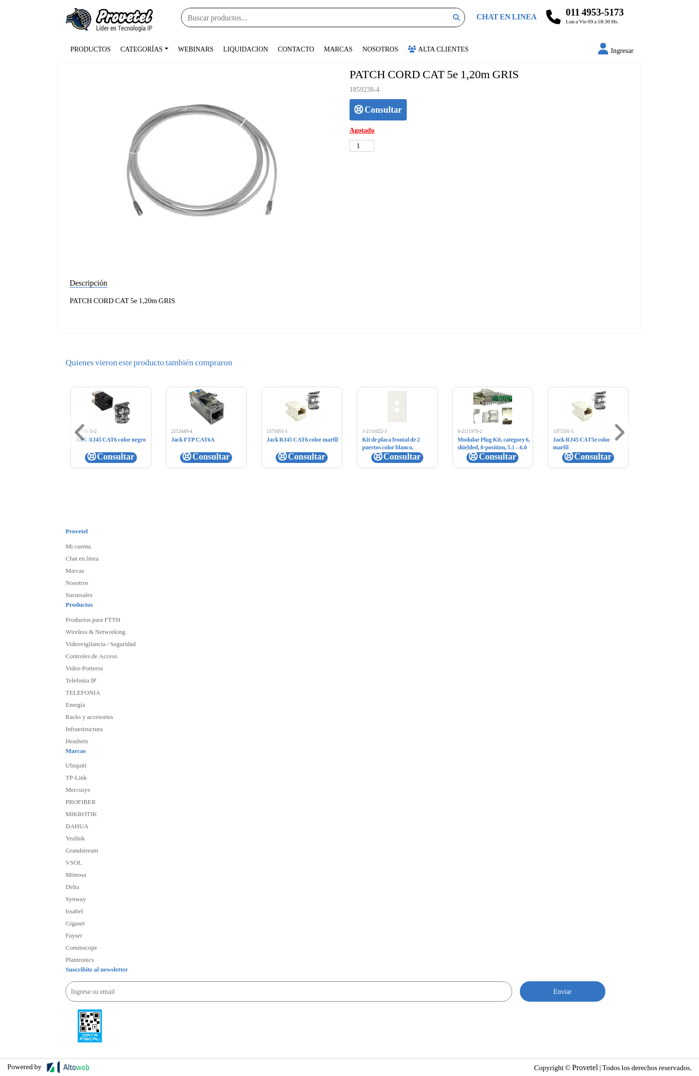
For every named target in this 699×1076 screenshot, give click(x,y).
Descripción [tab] (88, 282)
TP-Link (76, 777)
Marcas (338, 49)
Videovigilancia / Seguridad (101, 644)
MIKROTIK (81, 814)
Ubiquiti (76, 765)
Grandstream (82, 850)
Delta (72, 886)
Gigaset (75, 923)
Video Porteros (84, 668)
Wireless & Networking (95, 631)
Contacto (296, 49)
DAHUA (77, 826)
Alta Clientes (438, 49)
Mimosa (76, 874)
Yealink (75, 838)
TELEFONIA (83, 692)
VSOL (74, 862)
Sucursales (79, 594)
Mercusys (78, 789)
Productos (90, 49)
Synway (76, 899)
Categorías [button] (141, 49)
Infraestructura (84, 729)
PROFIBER (81, 801)
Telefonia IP (81, 680)
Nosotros (380, 49)
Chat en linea (82, 558)
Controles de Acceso (91, 656)
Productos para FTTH (93, 619)
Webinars (196, 49)
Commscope (81, 947)
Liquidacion (245, 49)
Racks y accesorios (89, 716)
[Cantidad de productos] (362, 146)
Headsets (77, 741)
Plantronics (80, 959)
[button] (615, 50)
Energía (75, 704)
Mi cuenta (78, 546)
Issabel (74, 911)
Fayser (74, 935)
